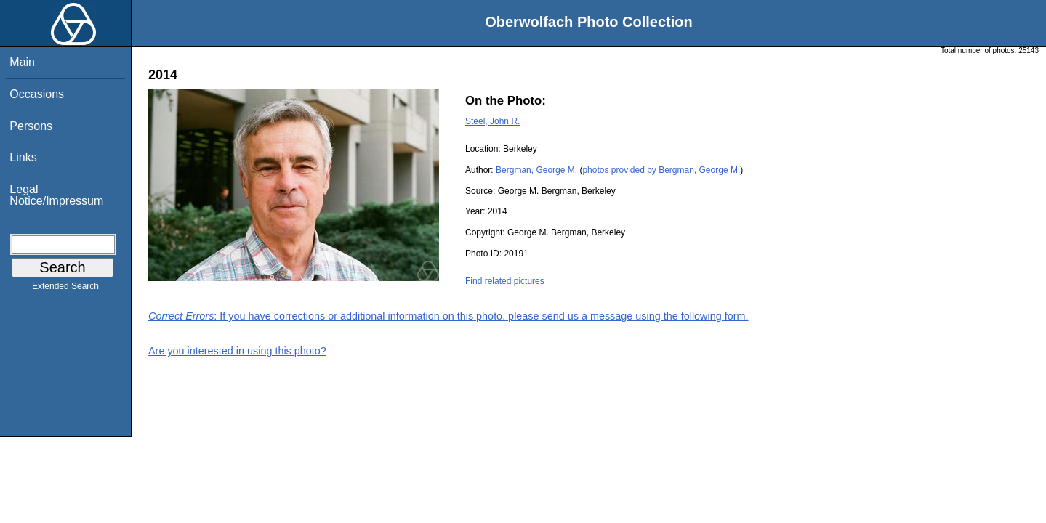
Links (22, 157)
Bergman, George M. (536, 170)
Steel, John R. (492, 121)
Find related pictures (504, 281)
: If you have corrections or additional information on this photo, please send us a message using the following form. (448, 316)
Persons (30, 126)
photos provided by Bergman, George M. (661, 170)
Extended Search (65, 289)
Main (22, 62)
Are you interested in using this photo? (237, 351)
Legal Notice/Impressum (56, 195)
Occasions (36, 94)
